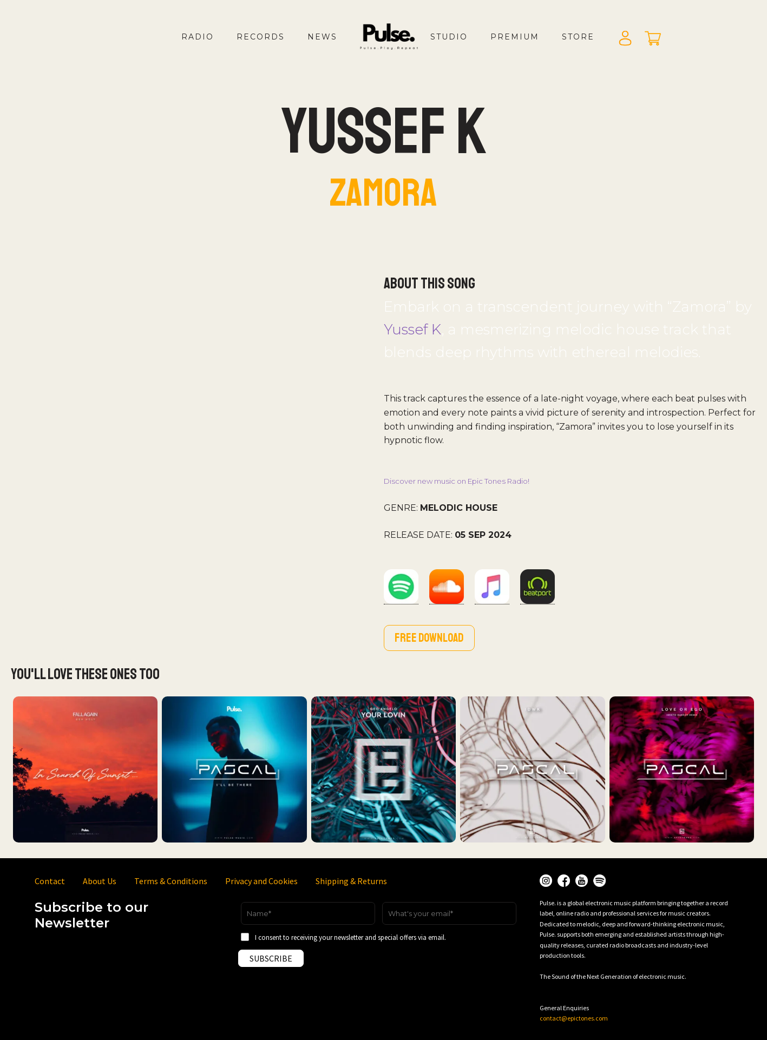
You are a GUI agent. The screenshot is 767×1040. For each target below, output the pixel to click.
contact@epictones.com (574, 1018)
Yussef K (412, 329)
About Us (99, 881)
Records (261, 37)
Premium (514, 37)
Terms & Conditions (170, 881)
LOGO (398, 47)
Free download (429, 638)
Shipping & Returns (351, 881)
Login (625, 39)
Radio (197, 37)
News (322, 37)
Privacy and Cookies (261, 881)
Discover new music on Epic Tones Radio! (456, 481)
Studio (449, 37)
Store (578, 37)
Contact (50, 881)
